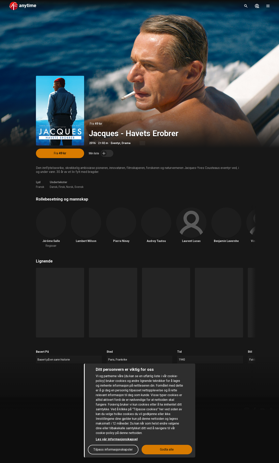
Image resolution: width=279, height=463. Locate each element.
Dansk (53, 186)
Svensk (79, 186)
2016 (92, 143)
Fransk (40, 186)
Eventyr (115, 143)
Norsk (69, 186)
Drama (126, 143)
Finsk (62, 186)
